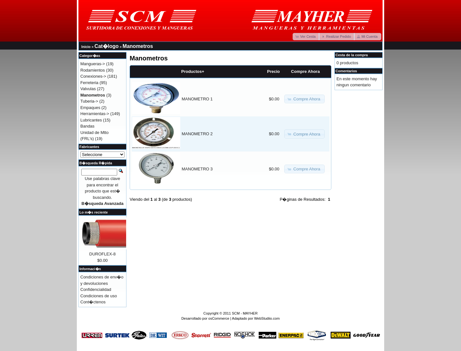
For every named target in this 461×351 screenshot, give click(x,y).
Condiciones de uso (98, 295)
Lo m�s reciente (93, 212)
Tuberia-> (89, 101)
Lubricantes (91, 120)
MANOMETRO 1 (197, 99)
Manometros (138, 46)
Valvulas (88, 88)
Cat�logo (106, 46)
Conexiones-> (93, 76)
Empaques (90, 107)
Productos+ (192, 71)
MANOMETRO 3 (197, 169)
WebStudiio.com (267, 318)
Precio (273, 71)
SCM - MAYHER (244, 313)
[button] (306, 36)
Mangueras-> (92, 63)
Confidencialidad (95, 289)
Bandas (87, 126)
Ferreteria (89, 82)
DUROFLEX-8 (102, 254)
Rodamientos (92, 70)
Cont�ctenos (93, 302)
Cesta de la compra (352, 55)
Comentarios (346, 71)
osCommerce (218, 318)
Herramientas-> (94, 113)
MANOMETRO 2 (197, 133)
